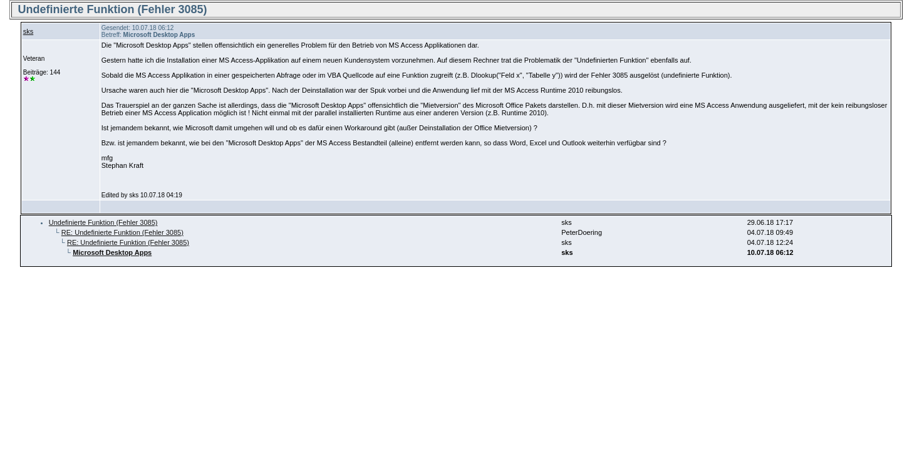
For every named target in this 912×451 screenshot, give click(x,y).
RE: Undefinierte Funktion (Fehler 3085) (122, 232)
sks (28, 31)
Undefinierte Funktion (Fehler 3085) (103, 222)
